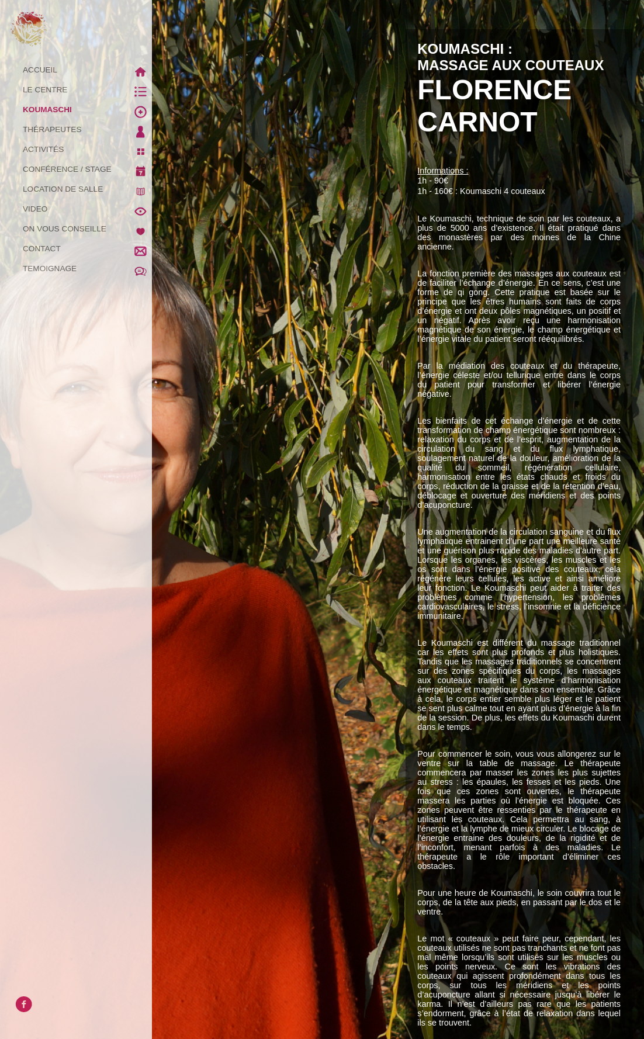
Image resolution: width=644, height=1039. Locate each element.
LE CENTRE (87, 90)
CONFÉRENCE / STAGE (87, 169)
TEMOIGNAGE (87, 269)
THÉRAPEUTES (87, 130)
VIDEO (87, 209)
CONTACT (87, 249)
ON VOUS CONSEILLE (87, 229)
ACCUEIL (87, 70)
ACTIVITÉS (87, 150)
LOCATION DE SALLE (87, 189)
